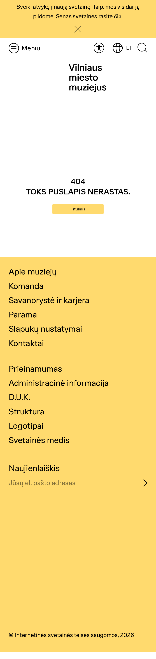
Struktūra (26, 418)
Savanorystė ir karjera (49, 307)
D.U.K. (19, 404)
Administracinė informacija (59, 389)
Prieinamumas (35, 375)
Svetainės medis (39, 447)
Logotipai (26, 432)
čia (118, 16)
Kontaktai (26, 350)
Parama (23, 321)
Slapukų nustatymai (45, 335)
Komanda (26, 292)
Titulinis (78, 212)
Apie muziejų (33, 278)
